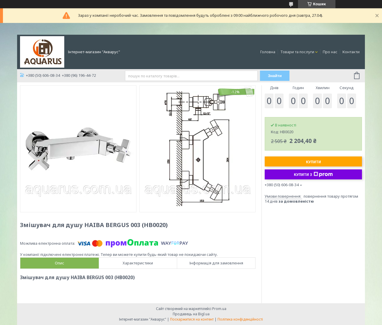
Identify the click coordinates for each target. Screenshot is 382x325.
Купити (313, 161)
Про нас (330, 51)
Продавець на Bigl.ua (191, 313)
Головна (267, 51)
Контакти (351, 51)
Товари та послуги (297, 51)
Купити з (313, 174)
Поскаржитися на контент (192, 319)
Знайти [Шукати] (275, 76)
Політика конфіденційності (240, 319)
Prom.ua (219, 308)
